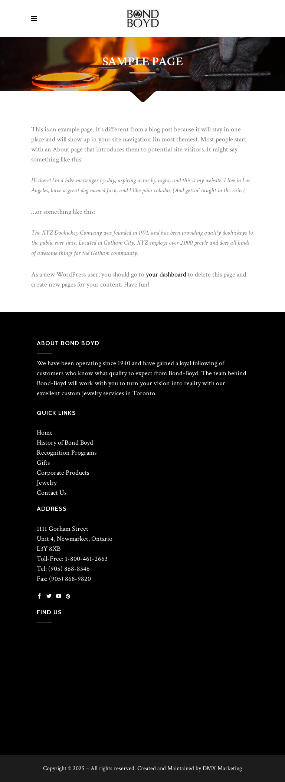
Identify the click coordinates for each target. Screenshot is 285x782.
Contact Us (51, 492)
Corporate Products (63, 472)
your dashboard (166, 274)
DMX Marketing (222, 768)
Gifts (43, 462)
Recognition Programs (66, 452)
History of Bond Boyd (65, 442)
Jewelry (47, 482)
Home (45, 432)
